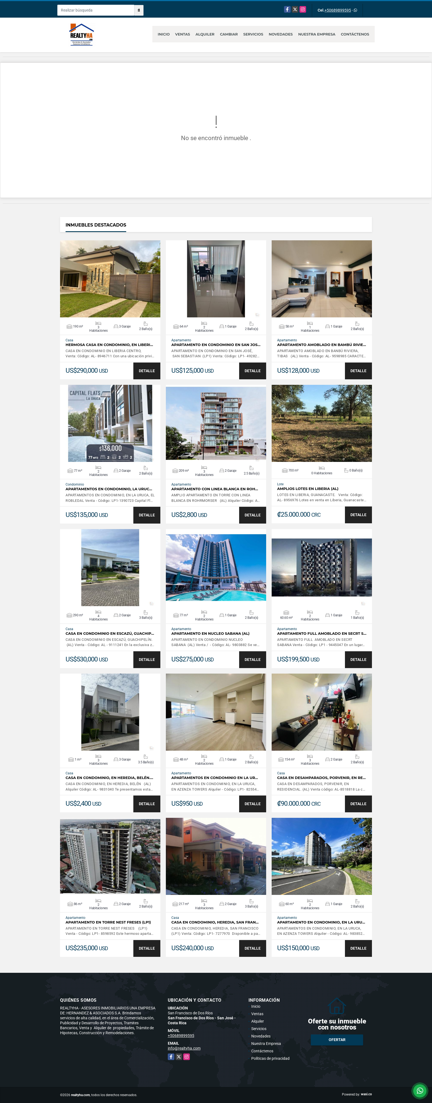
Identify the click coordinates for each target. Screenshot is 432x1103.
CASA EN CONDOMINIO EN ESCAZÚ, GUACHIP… (110, 633)
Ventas (182, 34)
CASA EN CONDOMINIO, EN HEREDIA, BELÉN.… (109, 778)
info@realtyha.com (184, 1048)
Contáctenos (355, 34)
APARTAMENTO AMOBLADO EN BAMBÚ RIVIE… (321, 345)
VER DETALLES (110, 279)
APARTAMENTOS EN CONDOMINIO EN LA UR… (214, 778)
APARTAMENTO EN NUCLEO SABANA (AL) (210, 633)
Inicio (164, 34)
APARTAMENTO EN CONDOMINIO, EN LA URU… (321, 922)
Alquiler (205, 34)
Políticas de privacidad (270, 1058)
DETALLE (147, 371)
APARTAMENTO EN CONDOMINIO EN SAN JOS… (215, 345)
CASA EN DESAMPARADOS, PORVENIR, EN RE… (321, 778)
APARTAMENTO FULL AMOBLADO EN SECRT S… (321, 633)
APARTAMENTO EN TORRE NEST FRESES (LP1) (108, 922)
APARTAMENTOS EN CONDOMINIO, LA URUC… (109, 489)
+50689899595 (338, 10)
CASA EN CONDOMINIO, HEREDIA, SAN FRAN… (215, 922)
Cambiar (229, 34)
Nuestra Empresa (317, 34)
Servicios (253, 34)
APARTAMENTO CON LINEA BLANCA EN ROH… (214, 489)
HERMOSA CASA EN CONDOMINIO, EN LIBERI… (109, 345)
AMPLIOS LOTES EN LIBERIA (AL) (307, 489)
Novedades (281, 34)
